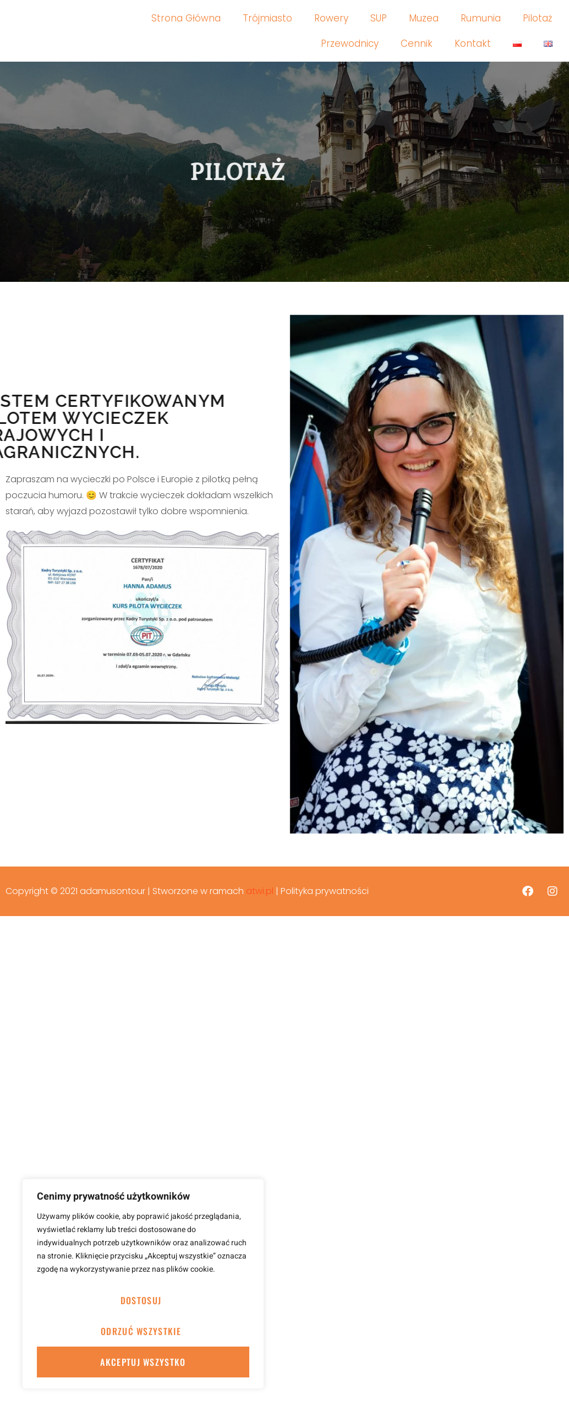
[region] (143, 1284)
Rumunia (481, 18)
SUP (378, 18)
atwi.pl (259, 891)
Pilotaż (537, 18)
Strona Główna (186, 18)
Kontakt (473, 43)
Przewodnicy (350, 43)
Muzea (424, 18)
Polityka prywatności (325, 891)
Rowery (331, 18)
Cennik (417, 43)
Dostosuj (141, 1300)
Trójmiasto (267, 18)
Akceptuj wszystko (142, 1362)
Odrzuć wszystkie (141, 1331)
